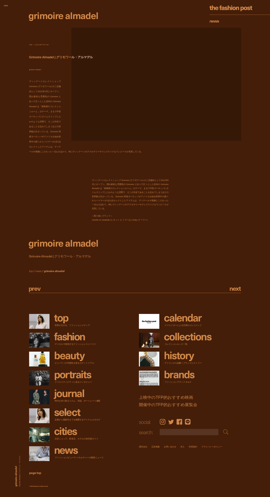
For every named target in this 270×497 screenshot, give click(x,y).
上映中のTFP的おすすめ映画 (166, 397)
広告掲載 (155, 447)
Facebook (179, 422)
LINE (188, 422)
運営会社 (143, 447)
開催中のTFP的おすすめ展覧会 (168, 404)
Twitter (171, 422)
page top (35, 472)
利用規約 (193, 447)
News (214, 21)
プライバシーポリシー (211, 447)
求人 (182, 447)
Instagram (162, 422)
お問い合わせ (170, 447)
